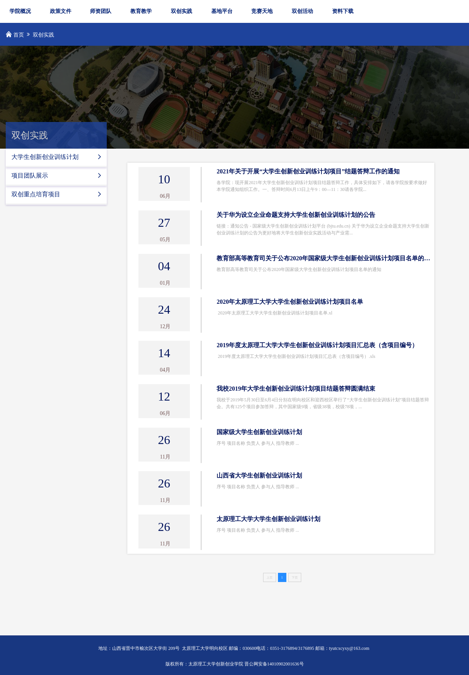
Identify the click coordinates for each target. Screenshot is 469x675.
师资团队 (100, 11)
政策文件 (60, 11)
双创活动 (302, 11)
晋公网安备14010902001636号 (274, 664)
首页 (18, 35)
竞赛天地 (262, 11)
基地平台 (222, 11)
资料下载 (342, 11)
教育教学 (141, 11)
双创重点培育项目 (59, 194)
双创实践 (181, 11)
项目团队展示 (59, 175)
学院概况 (20, 11)
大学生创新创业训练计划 (59, 156)
